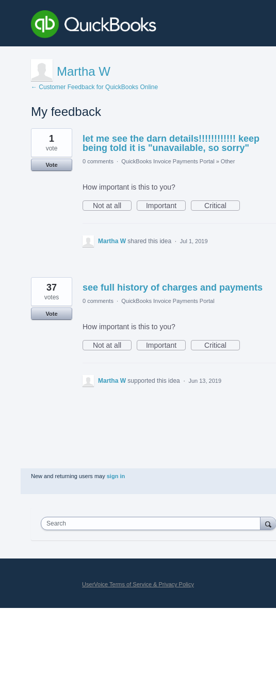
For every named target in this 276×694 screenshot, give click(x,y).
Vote (51, 165)
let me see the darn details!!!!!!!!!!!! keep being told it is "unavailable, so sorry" (171, 143)
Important (166, 206)
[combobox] (153, 523)
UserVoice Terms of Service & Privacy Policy (138, 584)
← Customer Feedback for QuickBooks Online (94, 87)
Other (228, 161)
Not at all (112, 206)
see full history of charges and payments (173, 287)
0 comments (98, 161)
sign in (116, 476)
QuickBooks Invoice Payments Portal (167, 161)
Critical (222, 206)
